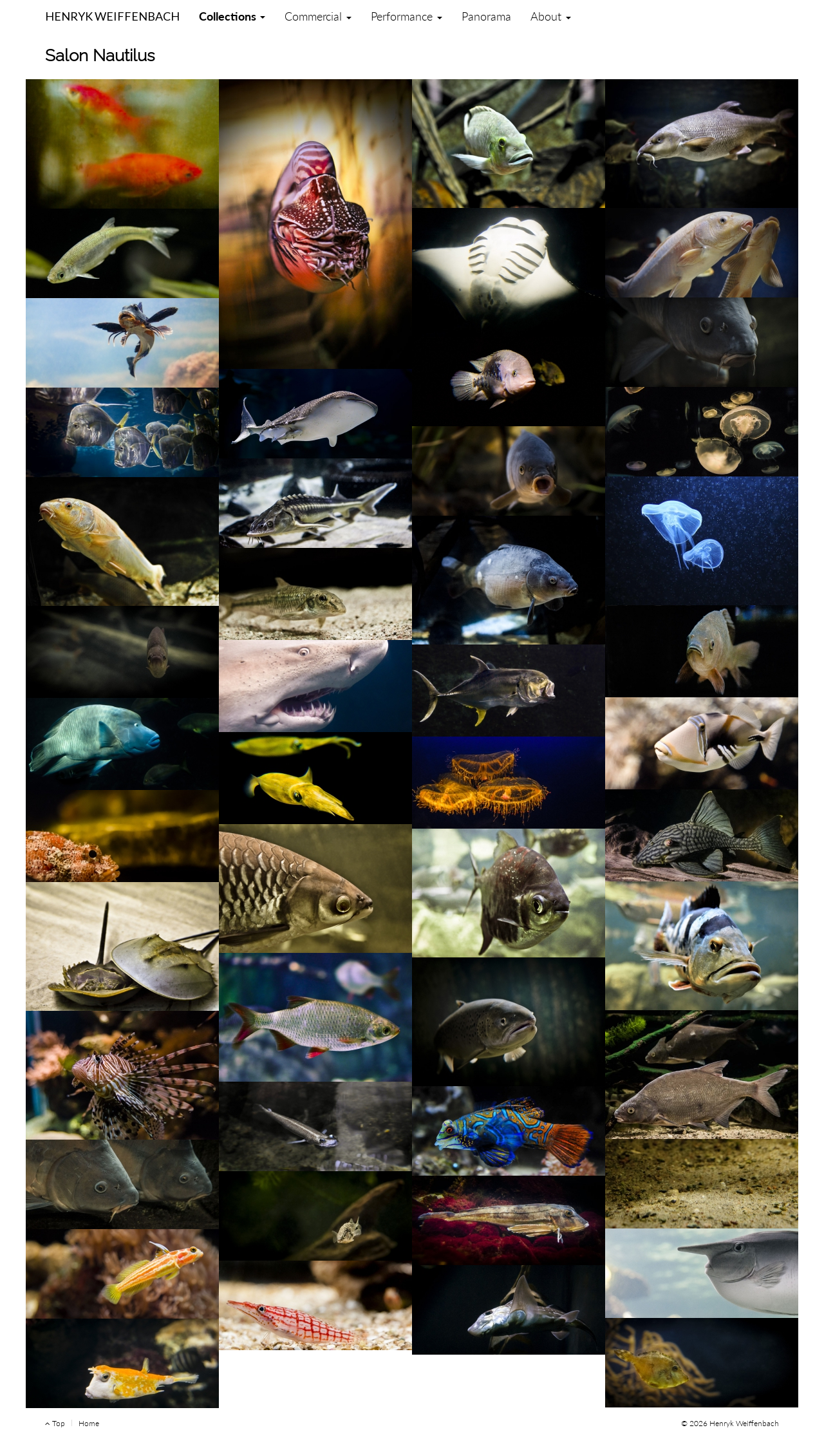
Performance (406, 16)
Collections (232, 16)
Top (55, 1423)
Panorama (486, 16)
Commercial (318, 16)
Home (89, 1423)
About (550, 16)
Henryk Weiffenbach (112, 13)
